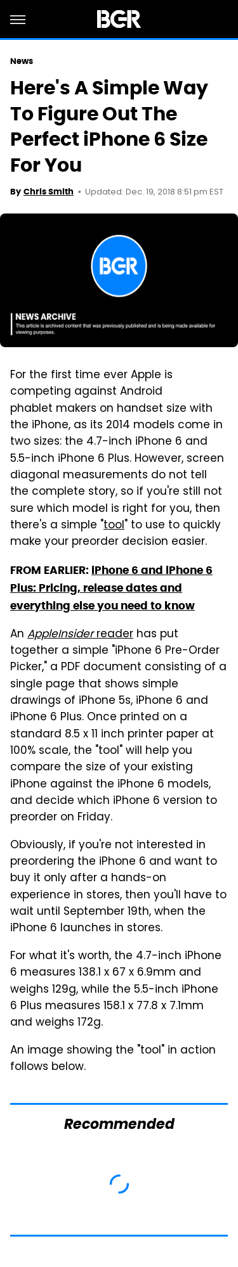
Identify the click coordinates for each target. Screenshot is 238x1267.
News (21, 61)
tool (113, 526)
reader (80, 635)
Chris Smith (48, 191)
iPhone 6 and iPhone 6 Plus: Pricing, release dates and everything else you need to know (111, 588)
